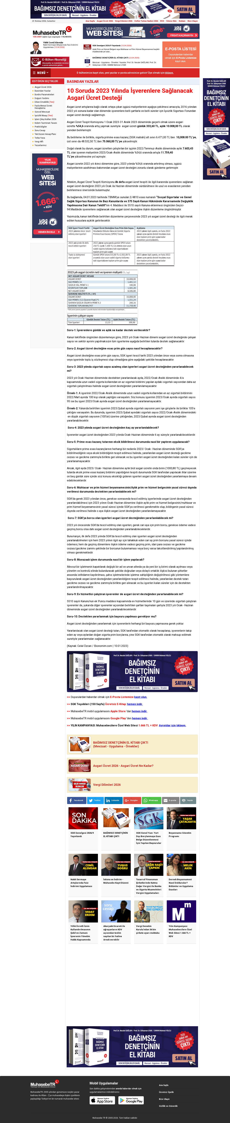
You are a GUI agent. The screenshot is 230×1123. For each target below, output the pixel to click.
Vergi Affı (39, 141)
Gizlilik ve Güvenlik (168, 1106)
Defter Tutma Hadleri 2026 (146, 21)
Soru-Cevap (40, 130)
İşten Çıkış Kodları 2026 (45, 119)
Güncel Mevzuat (42, 112)
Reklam (182, 21)
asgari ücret (88, 609)
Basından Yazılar (43, 91)
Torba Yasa (40, 138)
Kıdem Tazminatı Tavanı (46, 123)
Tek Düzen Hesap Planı (45, 134)
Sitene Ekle (171, 21)
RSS (162, 21)
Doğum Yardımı (42, 98)
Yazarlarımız (41, 145)
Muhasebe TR (99, 1118)
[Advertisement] (47, 295)
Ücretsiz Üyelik (166, 1092)
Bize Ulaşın (193, 21)
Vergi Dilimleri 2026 (123, 21)
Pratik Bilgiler (41, 127)
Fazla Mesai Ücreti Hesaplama (43, 107)
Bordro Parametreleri (44, 94)
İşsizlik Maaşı (44, 115)
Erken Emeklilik (44, 102)
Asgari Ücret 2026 (105, 21)
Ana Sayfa (90, 21)
